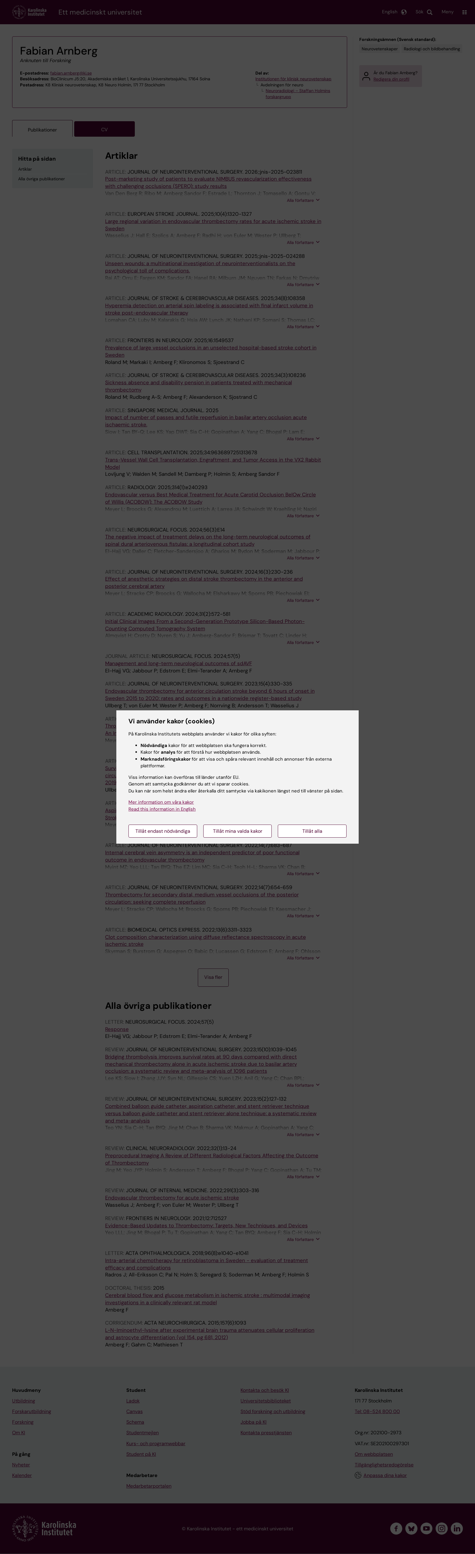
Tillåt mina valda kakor (237, 831)
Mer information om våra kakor (161, 802)
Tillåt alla (312, 831)
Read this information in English (162, 809)
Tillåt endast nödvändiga (162, 831)
